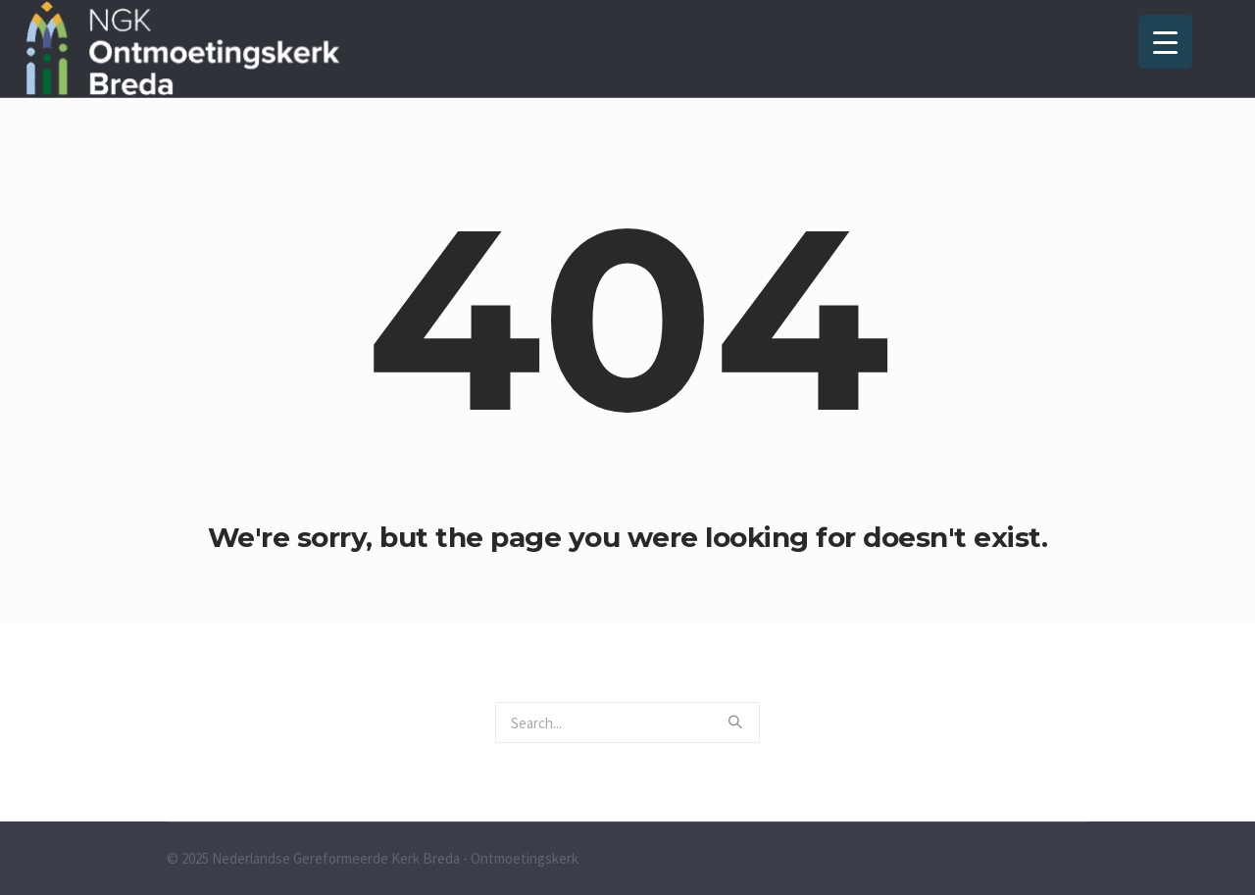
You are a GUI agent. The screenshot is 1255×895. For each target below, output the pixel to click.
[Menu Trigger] (1165, 42)
